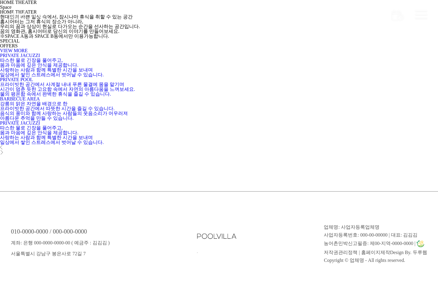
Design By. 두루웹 (408, 252)
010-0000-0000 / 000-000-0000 (49, 231)
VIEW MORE (14, 50)
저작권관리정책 (341, 252)
